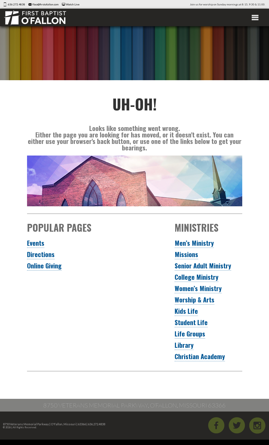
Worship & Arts (194, 299)
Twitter (236, 425)
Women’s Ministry (198, 288)
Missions (186, 254)
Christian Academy (200, 356)
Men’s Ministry (194, 243)
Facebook (216, 425)
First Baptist (35, 17)
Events (35, 243)
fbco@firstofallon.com (45, 4)
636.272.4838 (16, 4)
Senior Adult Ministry (203, 265)
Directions (41, 254)
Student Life (191, 322)
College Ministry (196, 277)
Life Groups (190, 333)
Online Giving (44, 265)
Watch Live (72, 4)
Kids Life (186, 311)
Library (184, 345)
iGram (257, 425)
